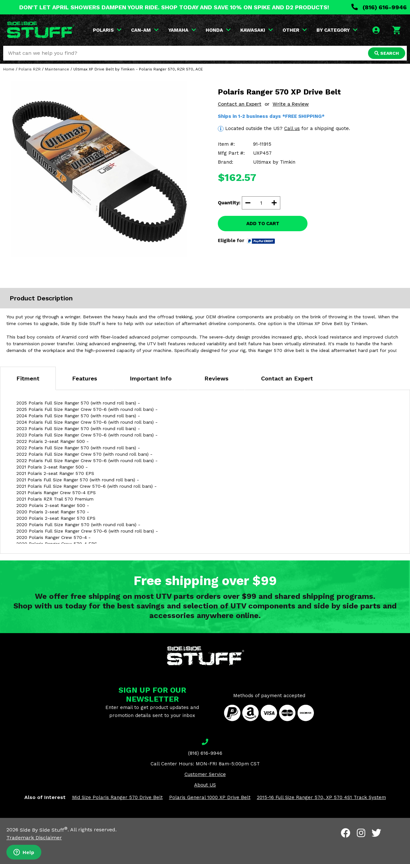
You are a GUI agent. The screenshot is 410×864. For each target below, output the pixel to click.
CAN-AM (145, 30)
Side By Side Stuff (44, 830)
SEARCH (386, 53)
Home (8, 69)
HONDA (218, 30)
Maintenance (57, 69)
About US (205, 785)
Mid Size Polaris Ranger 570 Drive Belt (117, 797)
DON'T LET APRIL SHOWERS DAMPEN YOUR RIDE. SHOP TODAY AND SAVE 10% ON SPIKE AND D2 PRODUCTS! (174, 7)
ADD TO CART (262, 223)
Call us (292, 128)
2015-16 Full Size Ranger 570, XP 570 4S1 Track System (321, 797)
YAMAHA (182, 30)
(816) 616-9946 (379, 7)
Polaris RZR (30, 69)
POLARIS (107, 30)
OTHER (295, 30)
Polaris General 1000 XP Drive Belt (209, 797)
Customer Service (205, 774)
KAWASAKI (256, 30)
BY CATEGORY (336, 30)
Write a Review (291, 104)
